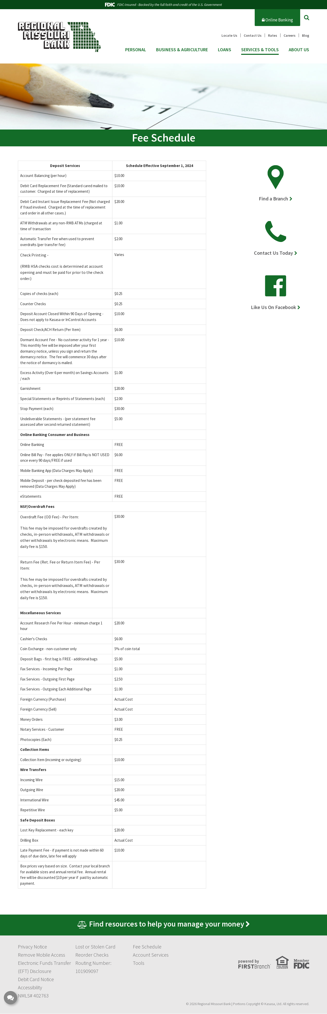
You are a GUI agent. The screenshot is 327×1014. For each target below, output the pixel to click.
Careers (290, 35)
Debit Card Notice (36, 979)
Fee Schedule (147, 947)
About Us (299, 49)
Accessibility (30, 987)
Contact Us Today (273, 253)
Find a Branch (273, 198)
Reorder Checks (92, 955)
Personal (135, 49)
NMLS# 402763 (33, 996)
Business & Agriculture (182, 49)
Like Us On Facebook (273, 307)
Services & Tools (260, 49)
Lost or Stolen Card (95, 947)
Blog (305, 35)
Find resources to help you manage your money (166, 924)
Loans (224, 49)
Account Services (151, 955)
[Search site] (306, 17)
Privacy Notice (32, 947)
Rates (272, 35)
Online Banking (277, 20)
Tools (138, 963)
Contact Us (253, 35)
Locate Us (229, 35)
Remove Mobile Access (41, 955)
